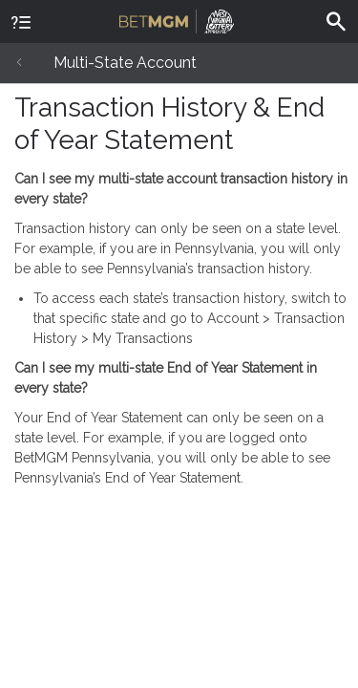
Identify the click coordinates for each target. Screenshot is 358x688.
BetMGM (176, 19)
